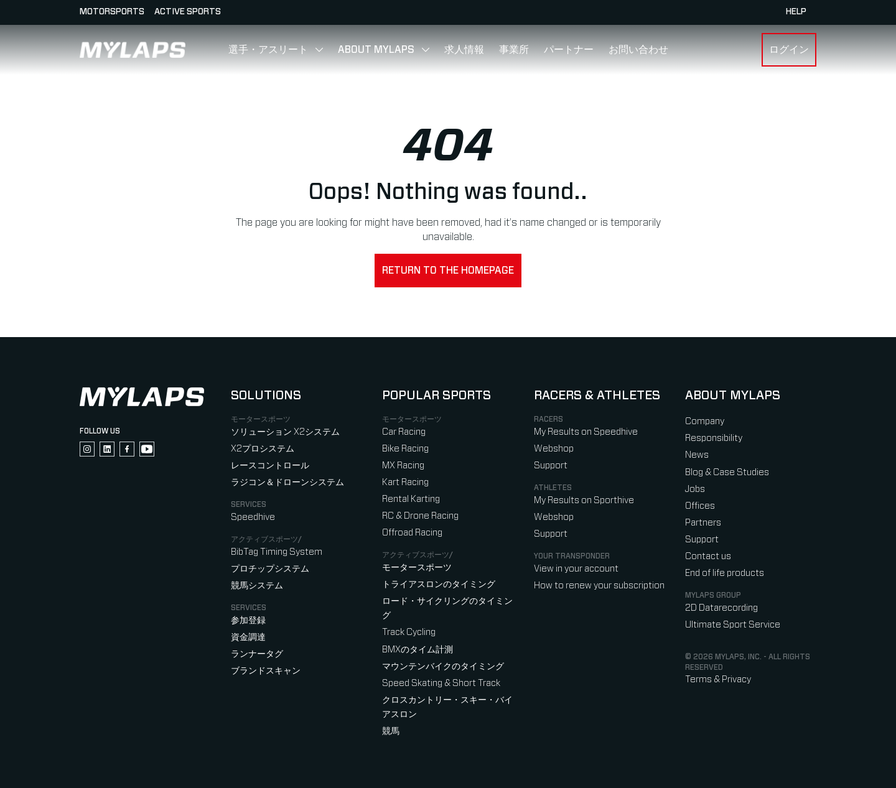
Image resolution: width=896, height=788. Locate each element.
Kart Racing (405, 482)
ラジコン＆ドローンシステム (287, 482)
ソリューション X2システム (285, 432)
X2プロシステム (262, 448)
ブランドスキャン (266, 670)
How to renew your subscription (599, 585)
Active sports (187, 11)
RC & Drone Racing (420, 516)
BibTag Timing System (276, 552)
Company (704, 421)
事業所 (514, 50)
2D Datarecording (721, 608)
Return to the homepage (448, 271)
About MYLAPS (376, 50)
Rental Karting (411, 499)
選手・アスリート (268, 50)
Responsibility (713, 438)
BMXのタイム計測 (417, 649)
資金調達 (248, 637)
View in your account (576, 568)
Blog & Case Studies (727, 472)
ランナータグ (257, 654)
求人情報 (464, 50)
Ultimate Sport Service (732, 624)
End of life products (724, 573)
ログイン (789, 50)
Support (550, 465)
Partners (703, 522)
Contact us (708, 556)
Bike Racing (405, 448)
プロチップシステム (270, 568)
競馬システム (257, 585)
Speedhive (253, 517)
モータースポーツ (417, 567)
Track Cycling (409, 632)
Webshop (554, 448)
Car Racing (404, 432)
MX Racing (403, 465)
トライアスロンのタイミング (438, 584)
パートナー (569, 50)
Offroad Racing (412, 532)
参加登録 (248, 620)
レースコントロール (270, 465)
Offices (700, 506)
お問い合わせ (638, 50)
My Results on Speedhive (586, 432)
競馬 (390, 731)
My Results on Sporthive (584, 500)
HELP (796, 11)
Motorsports (112, 11)
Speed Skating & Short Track (441, 683)
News (697, 455)
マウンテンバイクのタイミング (443, 666)
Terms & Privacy (718, 679)
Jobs (695, 489)
